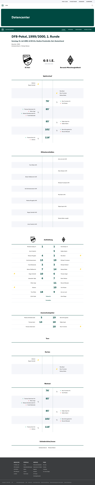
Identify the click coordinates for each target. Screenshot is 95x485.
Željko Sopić (65, 121)
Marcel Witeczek (66, 131)
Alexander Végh (32, 278)
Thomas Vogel (64, 273)
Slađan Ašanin (65, 123)
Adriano (33, 83)
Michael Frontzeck (62, 182)
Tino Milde (31, 165)
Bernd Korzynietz (66, 129)
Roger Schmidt (31, 85)
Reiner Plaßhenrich (29, 176)
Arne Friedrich (31, 224)
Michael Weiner (25, 46)
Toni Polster (65, 103)
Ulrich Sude (33, 296)
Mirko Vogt (32, 111)
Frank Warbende (31, 115)
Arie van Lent (61, 159)
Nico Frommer (63, 93)
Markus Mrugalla (30, 200)
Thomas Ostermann (29, 109)
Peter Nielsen (61, 170)
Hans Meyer (63, 296)
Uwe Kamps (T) (64, 246)
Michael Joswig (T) (31, 246)
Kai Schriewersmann (29, 188)
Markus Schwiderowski (28, 113)
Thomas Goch (30, 137)
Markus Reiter (63, 95)
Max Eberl (62, 91)
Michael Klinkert (64, 264)
